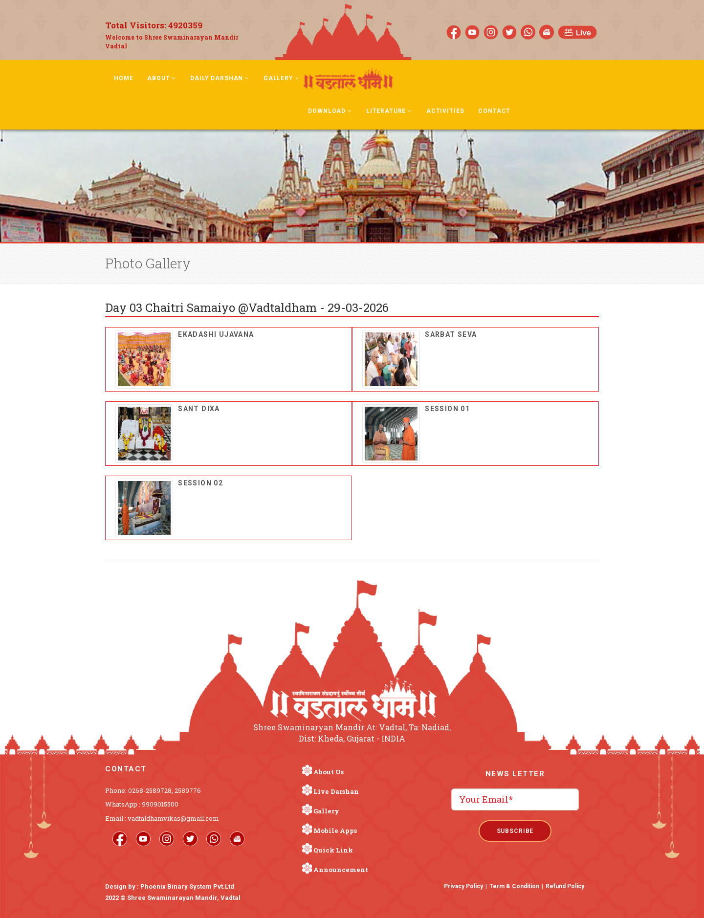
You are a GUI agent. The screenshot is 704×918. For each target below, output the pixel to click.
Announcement (340, 869)
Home (123, 78)
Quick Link (333, 850)
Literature (389, 111)
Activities (445, 111)
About (161, 78)
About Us (328, 771)
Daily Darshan (219, 78)
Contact (494, 111)
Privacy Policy (463, 886)
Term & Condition (514, 886)
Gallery (282, 78)
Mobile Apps (335, 830)
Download (330, 111)
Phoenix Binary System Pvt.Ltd (187, 886)
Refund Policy (565, 886)
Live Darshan (336, 791)
